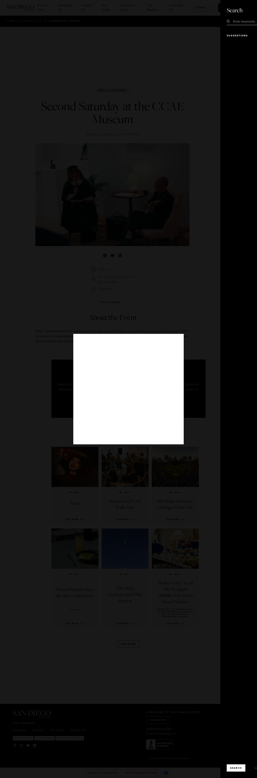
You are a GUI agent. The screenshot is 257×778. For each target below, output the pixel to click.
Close (242, 10)
